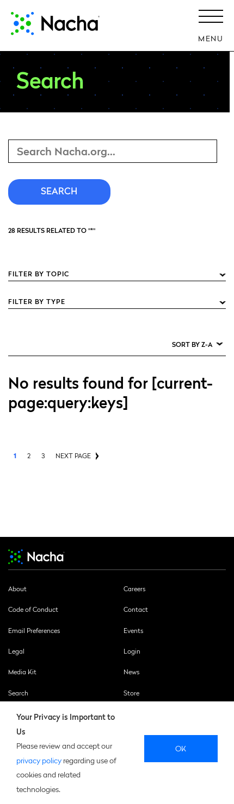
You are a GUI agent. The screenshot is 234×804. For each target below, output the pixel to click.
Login (132, 651)
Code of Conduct (33, 609)
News (131, 671)
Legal (16, 651)
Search (18, 692)
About (17, 588)
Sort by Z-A (192, 344)
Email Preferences (34, 630)
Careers (134, 588)
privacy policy (38, 760)
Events (133, 630)
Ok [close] (181, 748)
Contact (136, 609)
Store (131, 692)
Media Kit (22, 671)
